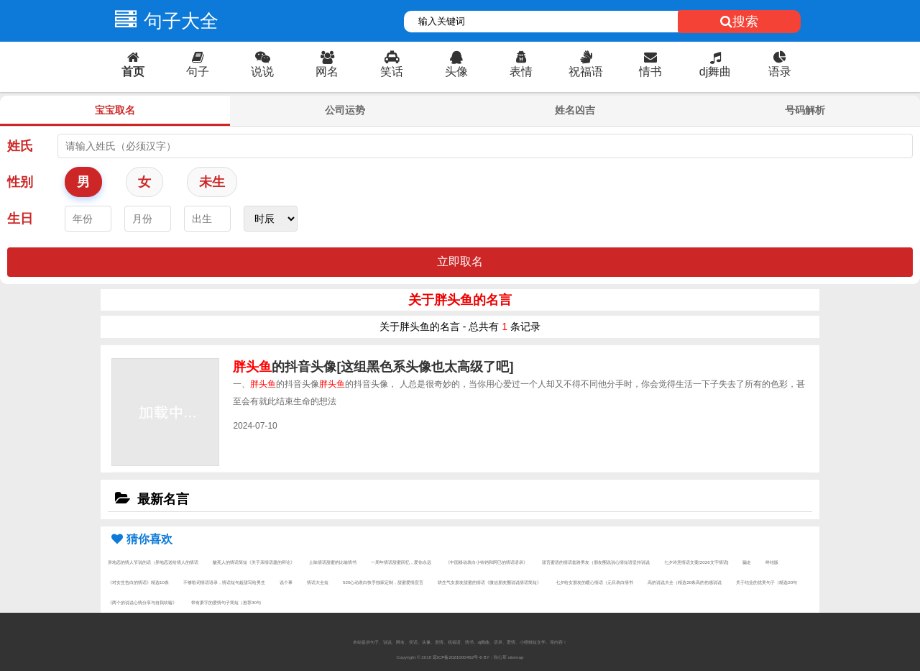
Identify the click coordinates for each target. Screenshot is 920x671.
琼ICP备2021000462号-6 (457, 656)
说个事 (286, 582)
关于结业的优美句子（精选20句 (766, 582)
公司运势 (345, 110)
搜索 (739, 21)
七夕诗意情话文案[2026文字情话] (696, 562)
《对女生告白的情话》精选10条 (138, 582)
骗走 (746, 562)
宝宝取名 (115, 110)
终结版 (771, 562)
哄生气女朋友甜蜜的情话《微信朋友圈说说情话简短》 (489, 582)
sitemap (516, 656)
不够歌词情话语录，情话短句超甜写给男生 (224, 582)
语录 (779, 64)
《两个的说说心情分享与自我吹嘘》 (142, 602)
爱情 (511, 641)
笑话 (391, 64)
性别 (20, 182)
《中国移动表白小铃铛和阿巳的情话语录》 (487, 562)
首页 (133, 64)
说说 (262, 64)
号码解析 (805, 110)
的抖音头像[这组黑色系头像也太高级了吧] (373, 367)
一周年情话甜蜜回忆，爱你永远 (401, 562)
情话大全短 (317, 582)
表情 (521, 64)
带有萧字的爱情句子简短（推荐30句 (226, 602)
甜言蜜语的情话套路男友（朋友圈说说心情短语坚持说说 (596, 562)
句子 (197, 64)
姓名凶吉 (575, 110)
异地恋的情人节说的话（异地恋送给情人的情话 (153, 562)
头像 (456, 64)
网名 (327, 64)
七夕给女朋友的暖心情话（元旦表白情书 (594, 582)
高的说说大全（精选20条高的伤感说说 (685, 582)
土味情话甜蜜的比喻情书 (332, 562)
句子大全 (163, 21)
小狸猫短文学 (533, 641)
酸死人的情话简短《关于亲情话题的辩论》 (254, 562)
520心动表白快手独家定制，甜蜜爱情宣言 (383, 582)
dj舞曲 (715, 64)
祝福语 (585, 64)
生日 (20, 218)
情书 (650, 64)
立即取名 (460, 261)
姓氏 (20, 146)
